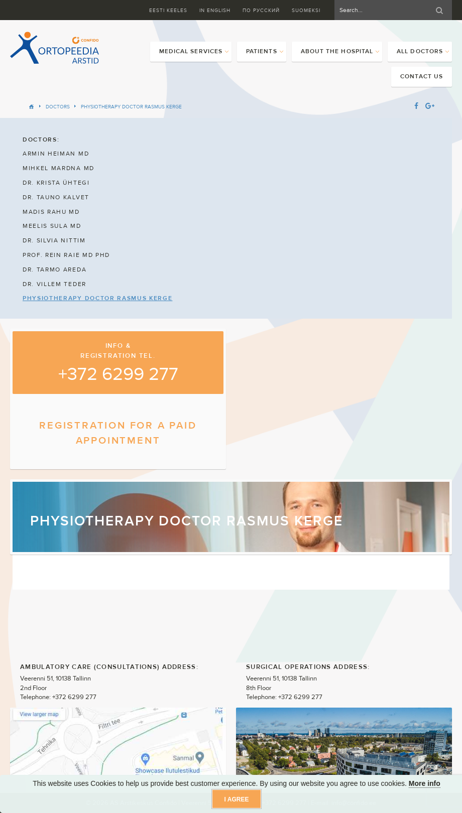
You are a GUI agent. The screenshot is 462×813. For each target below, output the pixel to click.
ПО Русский (261, 10)
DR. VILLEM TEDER (54, 284)
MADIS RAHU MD (51, 212)
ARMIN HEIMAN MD (56, 154)
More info (424, 783)
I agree (236, 799)
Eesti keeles (168, 10)
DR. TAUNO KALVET (56, 197)
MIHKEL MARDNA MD (58, 168)
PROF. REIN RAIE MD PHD (66, 255)
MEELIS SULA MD (52, 226)
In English (214, 10)
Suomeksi (306, 10)
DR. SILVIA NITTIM (54, 240)
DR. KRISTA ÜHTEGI (56, 183)
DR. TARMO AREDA (54, 269)
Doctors (58, 106)
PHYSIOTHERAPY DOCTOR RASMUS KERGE (131, 106)
